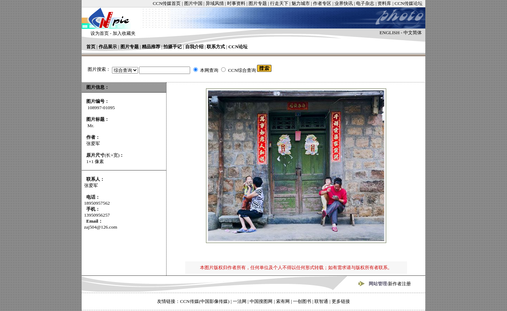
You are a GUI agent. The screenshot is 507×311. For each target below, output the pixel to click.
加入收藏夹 (124, 33)
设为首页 (99, 33)
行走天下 (279, 3)
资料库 (384, 3)
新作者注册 (399, 283)
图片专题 (258, 3)
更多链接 (341, 301)
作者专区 (322, 3)
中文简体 (412, 32)
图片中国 (193, 3)
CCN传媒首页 (167, 3)
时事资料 (236, 3)
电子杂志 (365, 3)
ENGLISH (390, 32)
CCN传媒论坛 (409, 3)
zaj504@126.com (100, 227)
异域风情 (215, 3)
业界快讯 (343, 3)
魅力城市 (301, 3)
